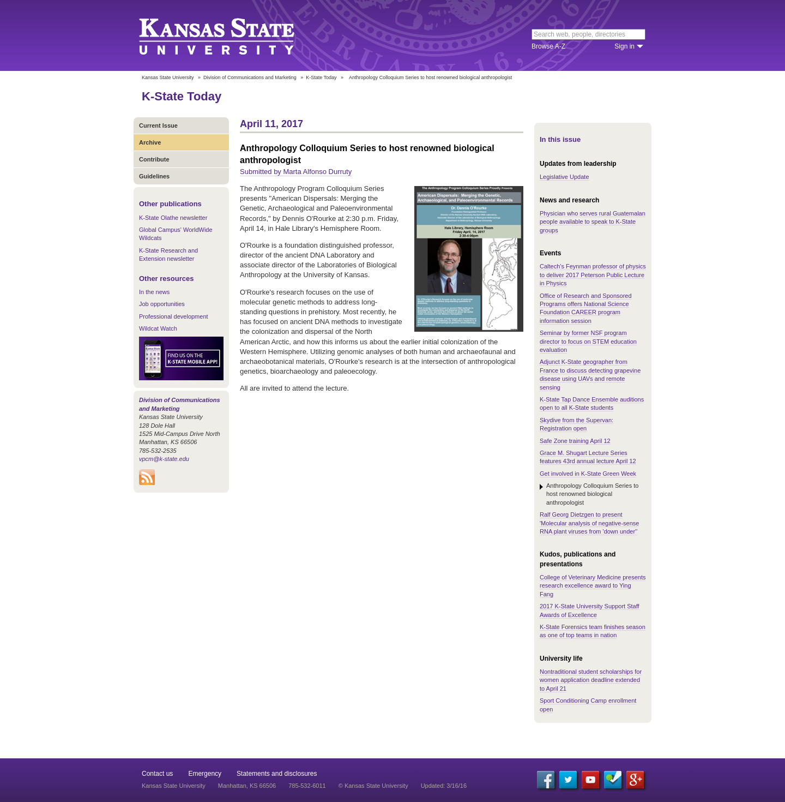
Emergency (204, 773)
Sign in (624, 46)
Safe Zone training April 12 (575, 441)
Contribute (154, 159)
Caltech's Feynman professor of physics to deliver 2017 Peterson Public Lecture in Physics (593, 274)
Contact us (157, 773)
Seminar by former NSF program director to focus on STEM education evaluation (588, 341)
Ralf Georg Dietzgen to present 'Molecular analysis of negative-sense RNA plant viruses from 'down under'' (589, 523)
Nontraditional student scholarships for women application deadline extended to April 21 (591, 680)
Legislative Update (564, 176)
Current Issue (158, 125)
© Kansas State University (373, 785)
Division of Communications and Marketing (250, 77)
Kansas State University (230, 35)
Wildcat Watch (158, 328)
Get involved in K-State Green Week (588, 473)
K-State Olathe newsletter (173, 217)
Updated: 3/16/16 (444, 785)
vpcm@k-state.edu (164, 459)
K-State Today (321, 77)
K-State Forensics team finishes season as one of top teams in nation (592, 631)
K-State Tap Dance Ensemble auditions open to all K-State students (592, 403)
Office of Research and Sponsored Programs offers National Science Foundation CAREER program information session (586, 308)
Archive (150, 142)
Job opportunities (162, 304)
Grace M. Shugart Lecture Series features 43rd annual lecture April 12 (588, 457)
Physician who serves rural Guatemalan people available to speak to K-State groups (592, 222)
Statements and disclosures (277, 773)
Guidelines (154, 176)
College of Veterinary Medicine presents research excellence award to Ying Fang (592, 585)
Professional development (173, 316)
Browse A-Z (548, 46)
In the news (154, 292)
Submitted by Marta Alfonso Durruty (296, 171)
